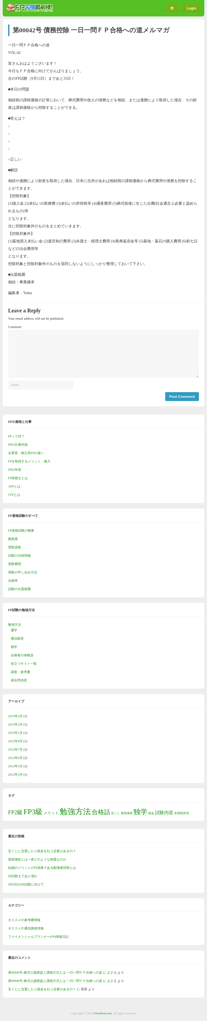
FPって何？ (16, 436)
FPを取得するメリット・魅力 (29, 461)
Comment (14, 327)
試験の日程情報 (19, 555)
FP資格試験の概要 (21, 530)
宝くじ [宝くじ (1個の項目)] (115, 813)
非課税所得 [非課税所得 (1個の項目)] (181, 813)
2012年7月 (15, 749)
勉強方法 (14, 624)
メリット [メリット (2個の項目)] (51, 813)
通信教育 (17, 638)
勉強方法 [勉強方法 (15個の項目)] (75, 811)
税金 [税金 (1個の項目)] (151, 813)
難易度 (13, 539)
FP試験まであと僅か (22, 876)
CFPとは (14, 495)
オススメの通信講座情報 (26, 928)
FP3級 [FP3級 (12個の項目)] (33, 812)
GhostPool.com (103, 1013)
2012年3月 (15, 774)
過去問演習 (19, 680)
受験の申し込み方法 (22, 572)
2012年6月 (15, 758)
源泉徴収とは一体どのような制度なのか (37, 859)
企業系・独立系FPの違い (26, 453)
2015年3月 (15, 716)
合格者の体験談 (22, 655)
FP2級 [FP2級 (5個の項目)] (15, 812)
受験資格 (14, 547)
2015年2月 (15, 724)
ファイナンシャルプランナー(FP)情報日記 (38, 937)
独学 (14, 647)
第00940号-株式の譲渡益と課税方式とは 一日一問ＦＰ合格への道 (55, 972)
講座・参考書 (20, 672)
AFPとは (14, 486)
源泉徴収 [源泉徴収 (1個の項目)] (127, 813)
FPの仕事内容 (18, 445)
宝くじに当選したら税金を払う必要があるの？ (42, 851)
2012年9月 (15, 741)
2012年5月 (15, 766)
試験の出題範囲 (19, 589)
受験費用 (14, 564)
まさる (112, 972)
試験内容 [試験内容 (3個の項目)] (164, 812)
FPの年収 (14, 470)
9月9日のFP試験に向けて (26, 884)
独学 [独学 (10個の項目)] (140, 812)
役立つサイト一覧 (24, 663)
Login (191, 8)
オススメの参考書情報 (24, 920)
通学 (14, 630)
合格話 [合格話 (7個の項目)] (101, 812)
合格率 (13, 581)
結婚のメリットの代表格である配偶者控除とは (42, 868)
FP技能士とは (18, 478)
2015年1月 (15, 733)
